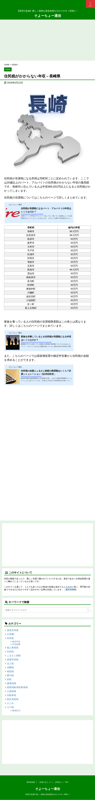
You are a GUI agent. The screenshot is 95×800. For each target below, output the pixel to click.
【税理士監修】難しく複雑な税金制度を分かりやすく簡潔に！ (48, 794)
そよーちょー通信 (47, 16)
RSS (66, 782)
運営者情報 (71, 589)
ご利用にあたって (44, 782)
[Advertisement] (47, 40)
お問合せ (58, 782)
